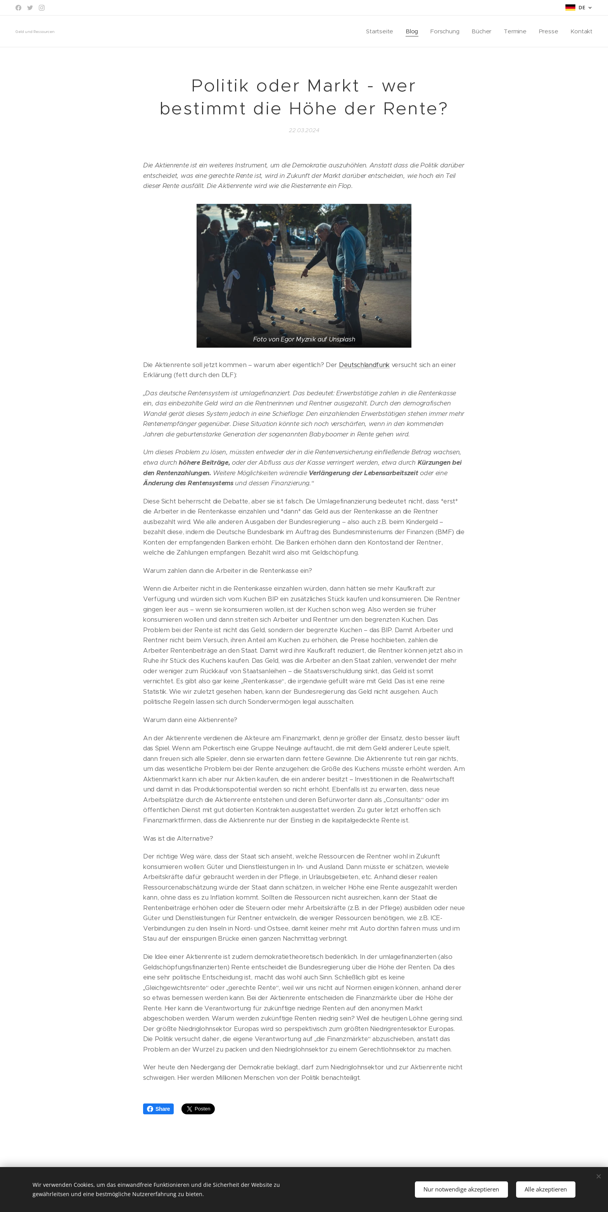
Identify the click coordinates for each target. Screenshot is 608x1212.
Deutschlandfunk (364, 365)
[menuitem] (378, 31)
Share (158, 1109)
